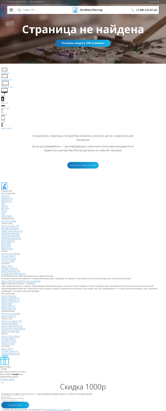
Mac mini (5, 208)
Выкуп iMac (6, 243)
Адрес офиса (7, 266)
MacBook (5, 196)
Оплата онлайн (8, 261)
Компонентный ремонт (11, 238)
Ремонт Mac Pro (8, 306)
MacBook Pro (7, 198)
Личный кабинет (37, 2)
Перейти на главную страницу (83, 165)
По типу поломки (8, 221)
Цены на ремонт (8, 316)
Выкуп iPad (6, 246)
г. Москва (152, 2)
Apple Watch (6, 216)
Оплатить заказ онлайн (16, 2)
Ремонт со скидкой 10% (11, 321)
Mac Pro (4, 206)
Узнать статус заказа (10, 253)
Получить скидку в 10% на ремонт (83, 43)
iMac (3, 203)
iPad (3, 213)
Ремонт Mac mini (8, 308)
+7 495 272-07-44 (146, 10)
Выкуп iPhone (7, 248)
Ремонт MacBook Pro (10, 298)
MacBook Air (6, 201)
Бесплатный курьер (9, 323)
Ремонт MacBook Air (10, 301)
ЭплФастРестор (83, 10)
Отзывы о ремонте (9, 268)
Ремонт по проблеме (10, 313)
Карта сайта (6, 281)
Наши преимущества (10, 271)
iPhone (4, 211)
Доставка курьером (10, 228)
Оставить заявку (7, 379)
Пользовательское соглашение (27, 281)
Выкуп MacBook (8, 241)
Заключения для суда (10, 233)
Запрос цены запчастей (11, 231)
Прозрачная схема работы (13, 273)
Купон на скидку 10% (10, 226)
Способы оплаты (8, 258)
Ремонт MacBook (8, 296)
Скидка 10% (28, 9)
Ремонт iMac (6, 303)
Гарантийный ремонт (10, 236)
